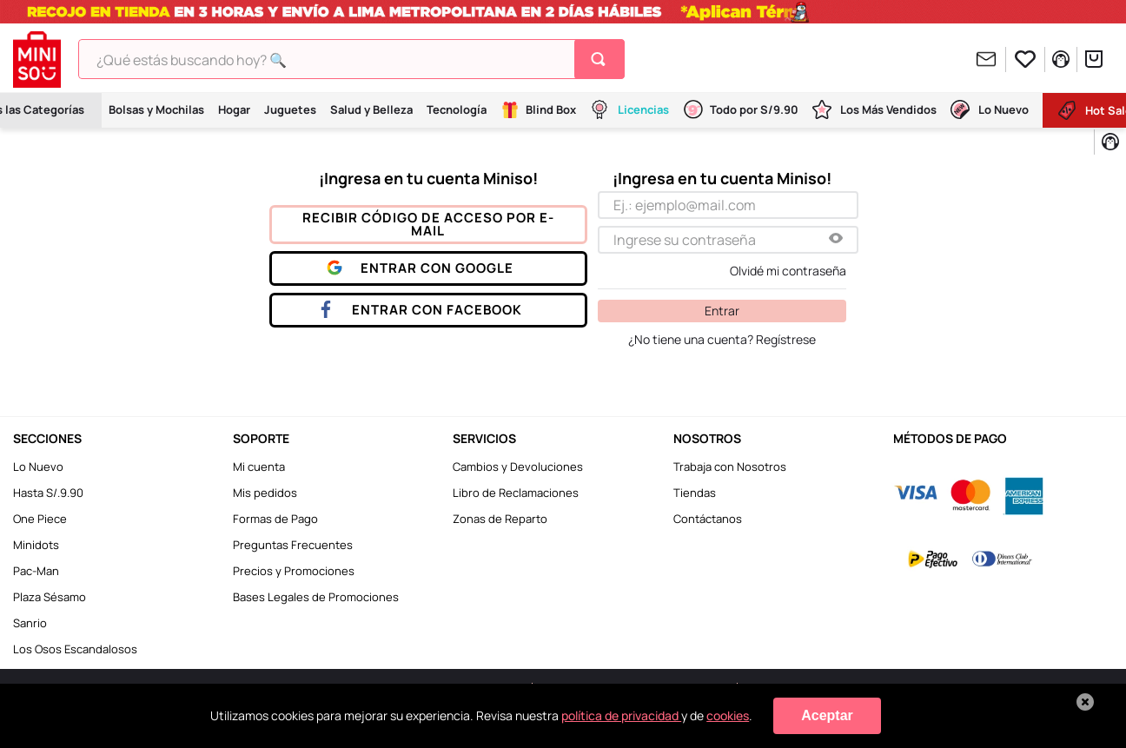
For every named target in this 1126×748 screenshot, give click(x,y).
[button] (836, 239)
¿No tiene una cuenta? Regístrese (722, 340)
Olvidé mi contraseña (788, 271)
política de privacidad (621, 715)
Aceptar (827, 715)
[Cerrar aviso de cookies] (1085, 702)
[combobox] (351, 59)
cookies (727, 715)
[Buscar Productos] (601, 59)
